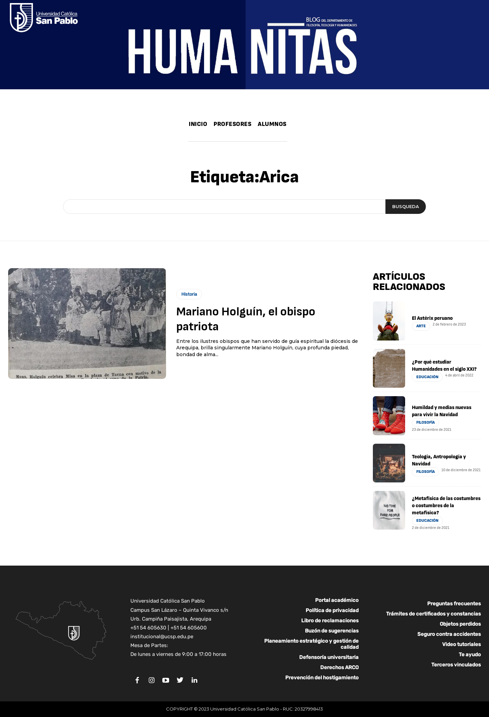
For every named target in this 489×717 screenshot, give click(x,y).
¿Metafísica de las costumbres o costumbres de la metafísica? (446, 505)
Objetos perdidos (460, 624)
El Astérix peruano (432, 318)
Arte (421, 326)
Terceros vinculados (456, 665)
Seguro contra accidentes (449, 634)
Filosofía (425, 422)
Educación (427, 377)
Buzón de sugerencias (332, 631)
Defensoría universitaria (329, 657)
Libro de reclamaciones (330, 621)
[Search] (405, 206)
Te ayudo (470, 654)
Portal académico (337, 600)
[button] (294, 135)
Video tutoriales (461, 644)
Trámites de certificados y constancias (433, 614)
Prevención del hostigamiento (322, 678)
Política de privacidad (332, 610)
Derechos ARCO (339, 667)
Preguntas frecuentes (454, 604)
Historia (189, 294)
